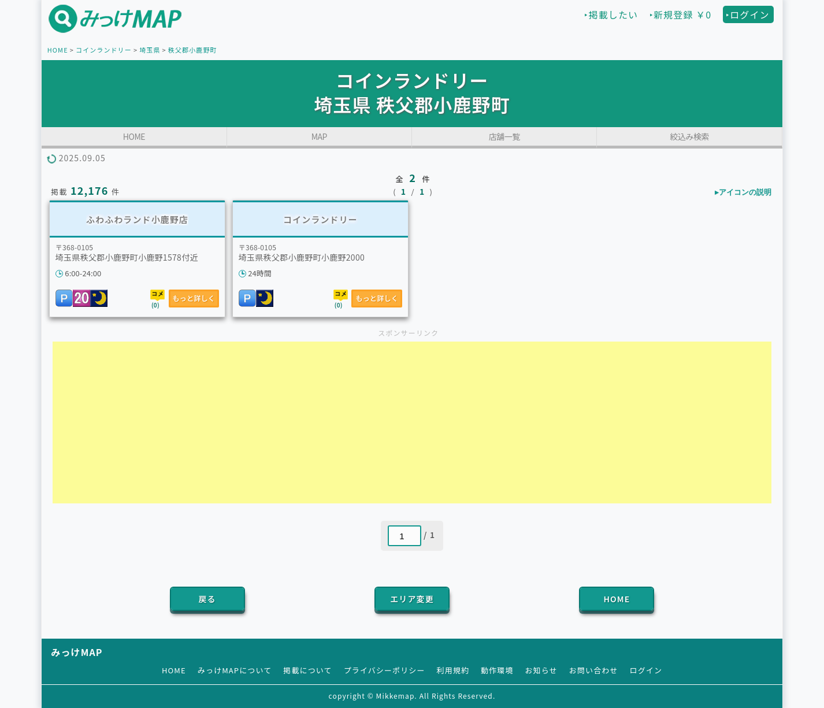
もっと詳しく (194, 298)
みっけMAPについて (235, 670)
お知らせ (541, 670)
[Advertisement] (412, 422)
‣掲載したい (611, 14)
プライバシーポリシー (384, 670)
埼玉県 (149, 49)
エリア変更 (412, 599)
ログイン (646, 670)
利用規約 (453, 670)
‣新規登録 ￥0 (680, 14)
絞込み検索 (689, 136)
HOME (57, 49)
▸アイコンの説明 (743, 192)
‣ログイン (748, 14)
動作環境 (497, 670)
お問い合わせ (593, 670)
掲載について (307, 670)
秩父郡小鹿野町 (192, 49)
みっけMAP (76, 652)
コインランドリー (104, 49)
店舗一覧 (504, 136)
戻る (207, 599)
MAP (319, 136)
